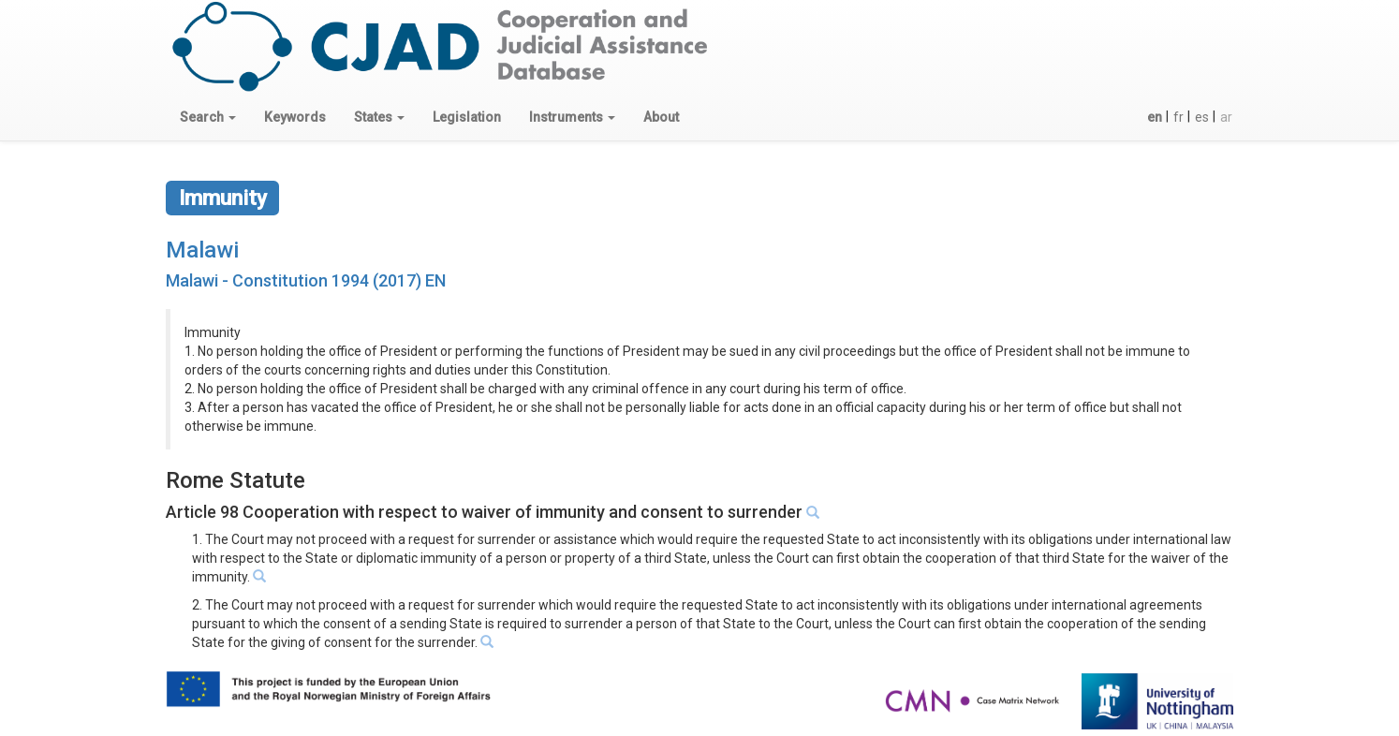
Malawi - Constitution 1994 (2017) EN (306, 280)
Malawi (202, 250)
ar (1226, 117)
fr (1178, 117)
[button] (208, 117)
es (1202, 117)
